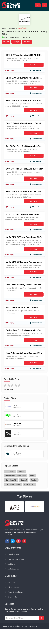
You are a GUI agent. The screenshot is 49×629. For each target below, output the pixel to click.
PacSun (34, 480)
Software (12, 28)
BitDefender (22, 28)
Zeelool (24, 480)
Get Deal (33, 65)
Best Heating (29, 484)
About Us (11, 582)
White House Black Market (15, 476)
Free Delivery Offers (16, 559)
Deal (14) (27, 41)
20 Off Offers (13, 554)
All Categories (13, 569)
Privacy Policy (13, 587)
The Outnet (10, 471)
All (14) (6, 41)
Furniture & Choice (12, 484)
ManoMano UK (10, 480)
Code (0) (16, 41)
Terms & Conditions (15, 592)
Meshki (21, 471)
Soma (32, 476)
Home (4, 28)
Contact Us (12, 597)
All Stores (11, 564)
